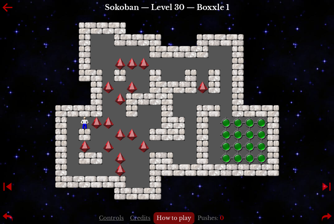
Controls (111, 218)
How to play (174, 218)
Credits (140, 218)
